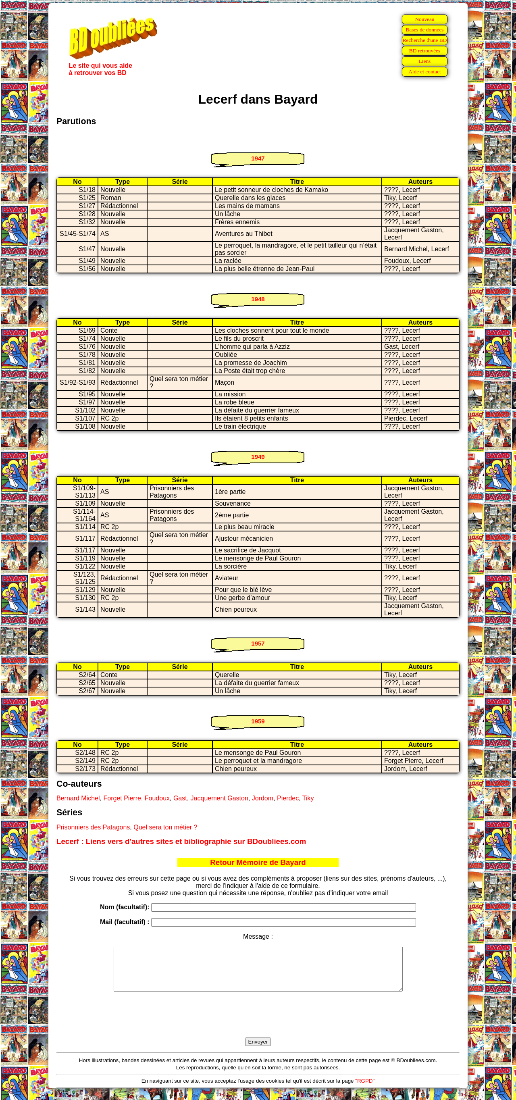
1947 (257, 158)
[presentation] (258, 1024)
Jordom (262, 798)
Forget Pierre (122, 798)
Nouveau (424, 19)
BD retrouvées (424, 51)
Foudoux (157, 798)
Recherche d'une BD (425, 40)
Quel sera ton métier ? (165, 827)
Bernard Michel (78, 798)
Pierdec (288, 798)
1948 (257, 299)
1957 (257, 643)
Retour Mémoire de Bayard (258, 862)
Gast (180, 798)
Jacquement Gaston (219, 798)
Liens (425, 61)
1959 (257, 721)
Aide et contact (424, 72)
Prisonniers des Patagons (93, 827)
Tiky (308, 798)
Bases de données (424, 30)
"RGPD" (365, 1089)
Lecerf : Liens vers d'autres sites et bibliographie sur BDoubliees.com (181, 841)
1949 (257, 456)
